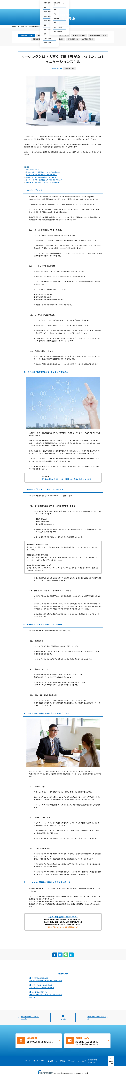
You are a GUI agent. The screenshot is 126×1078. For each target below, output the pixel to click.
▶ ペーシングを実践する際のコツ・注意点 (41, 177)
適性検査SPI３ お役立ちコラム (37, 27)
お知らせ (27, 1061)
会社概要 (92, 5)
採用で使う (43, 5)
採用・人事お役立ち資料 (81, 5)
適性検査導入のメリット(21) (98, 35)
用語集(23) (41, 35)
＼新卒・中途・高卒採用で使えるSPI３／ (63, 917)
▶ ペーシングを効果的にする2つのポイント (41, 175)
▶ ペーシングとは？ (33, 169)
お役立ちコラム (66, 5)
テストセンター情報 (72, 2)
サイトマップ (82, 1061)
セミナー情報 (83, 2)
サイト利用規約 (60, 1061)
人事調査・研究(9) (87, 39)
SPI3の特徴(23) (58, 39)
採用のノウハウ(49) (79, 35)
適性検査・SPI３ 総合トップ (19, 27)
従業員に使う (54, 5)
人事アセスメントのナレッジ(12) (59, 35)
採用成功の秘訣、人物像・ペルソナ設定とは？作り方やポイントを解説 (66, 479)
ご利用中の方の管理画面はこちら (55, 2)
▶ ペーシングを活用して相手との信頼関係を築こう (44, 182)
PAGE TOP (111, 1062)
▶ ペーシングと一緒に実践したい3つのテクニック (44, 180)
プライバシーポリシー (39, 1061)
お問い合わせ (92, 2)
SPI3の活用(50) (73, 39)
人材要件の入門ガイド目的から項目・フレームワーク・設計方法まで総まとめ (45, 994)
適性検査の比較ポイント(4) (41, 39)
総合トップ (34, 5)
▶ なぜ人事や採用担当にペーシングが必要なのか (43, 172)
